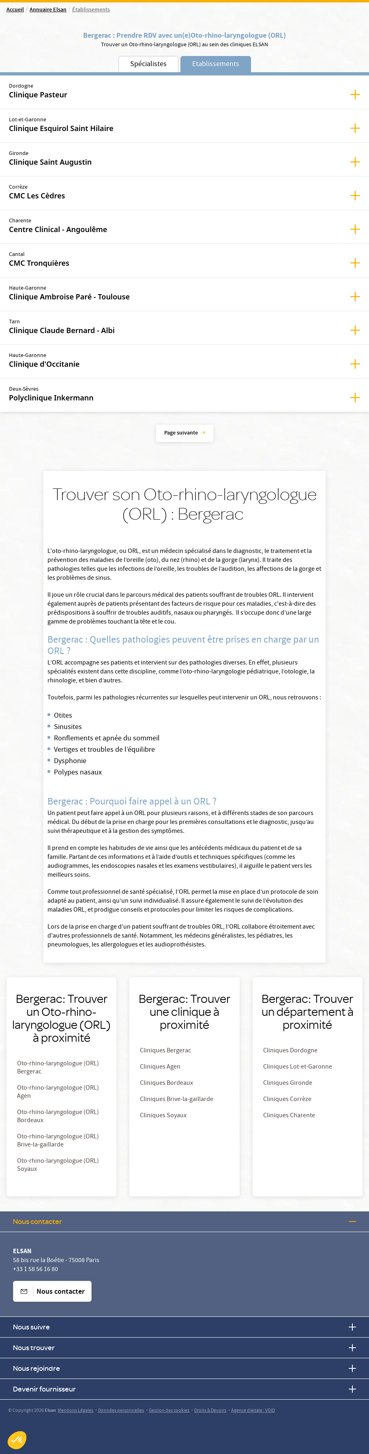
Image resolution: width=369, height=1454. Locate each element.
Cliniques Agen (160, 1067)
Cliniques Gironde (287, 1083)
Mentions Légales (75, 1411)
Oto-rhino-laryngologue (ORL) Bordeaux (58, 1117)
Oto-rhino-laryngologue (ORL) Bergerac (58, 1068)
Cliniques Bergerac (165, 1051)
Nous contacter (184, 1221)
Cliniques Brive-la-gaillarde (176, 1100)
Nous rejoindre (184, 1368)
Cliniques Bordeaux (166, 1083)
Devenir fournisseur (184, 1389)
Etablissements (215, 64)
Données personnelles (121, 1411)
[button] (17, 1440)
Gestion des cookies (169, 1411)
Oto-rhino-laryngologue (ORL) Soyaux (58, 1165)
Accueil (15, 10)
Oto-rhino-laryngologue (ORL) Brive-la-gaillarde (58, 1141)
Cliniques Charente (289, 1116)
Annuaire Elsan (48, 10)
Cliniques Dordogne (290, 1051)
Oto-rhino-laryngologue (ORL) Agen (58, 1092)
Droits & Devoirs (210, 1411)
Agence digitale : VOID (253, 1411)
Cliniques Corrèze (287, 1100)
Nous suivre (184, 1326)
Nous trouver (184, 1347)
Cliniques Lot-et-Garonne (297, 1067)
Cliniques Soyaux (163, 1116)
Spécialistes (148, 64)
